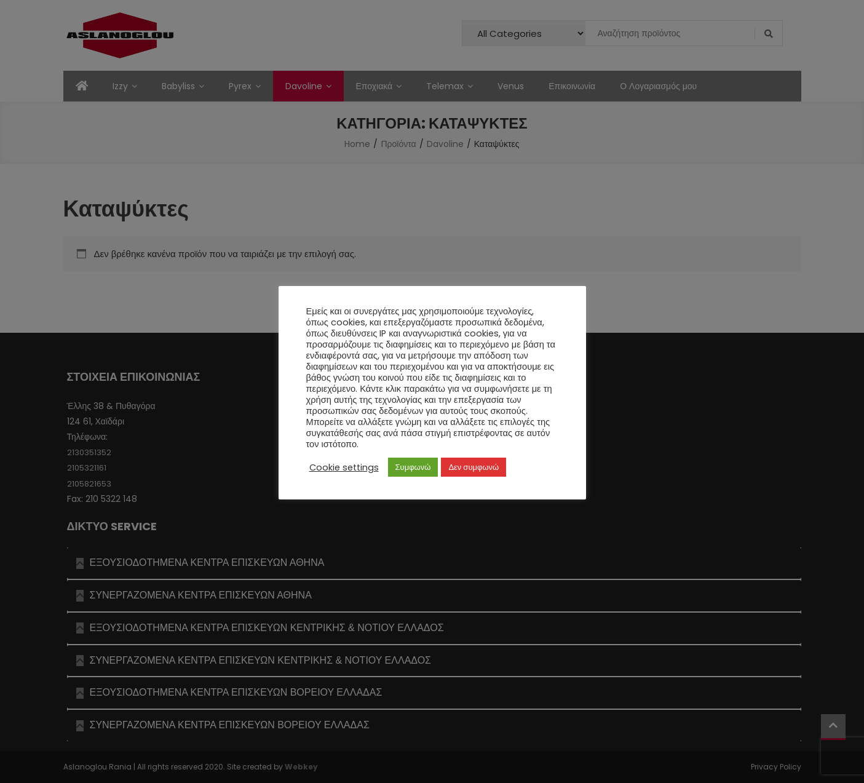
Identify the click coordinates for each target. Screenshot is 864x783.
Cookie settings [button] (344, 467)
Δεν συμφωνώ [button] (473, 467)
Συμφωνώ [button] (413, 467)
